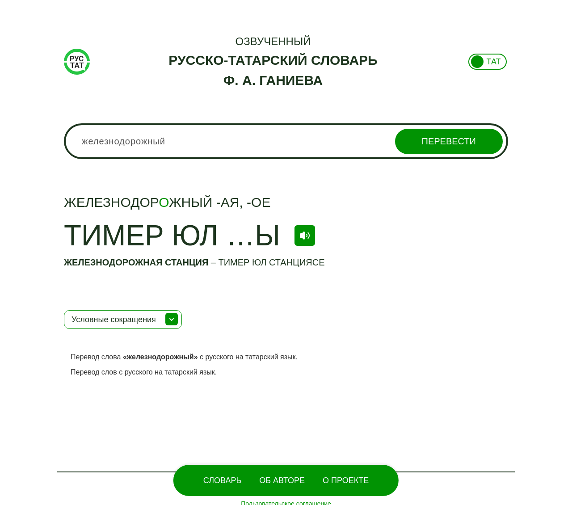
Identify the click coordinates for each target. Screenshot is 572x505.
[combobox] (286, 141)
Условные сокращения (114, 319)
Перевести (449, 141)
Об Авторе (282, 480)
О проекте (346, 480)
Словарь (222, 480)
